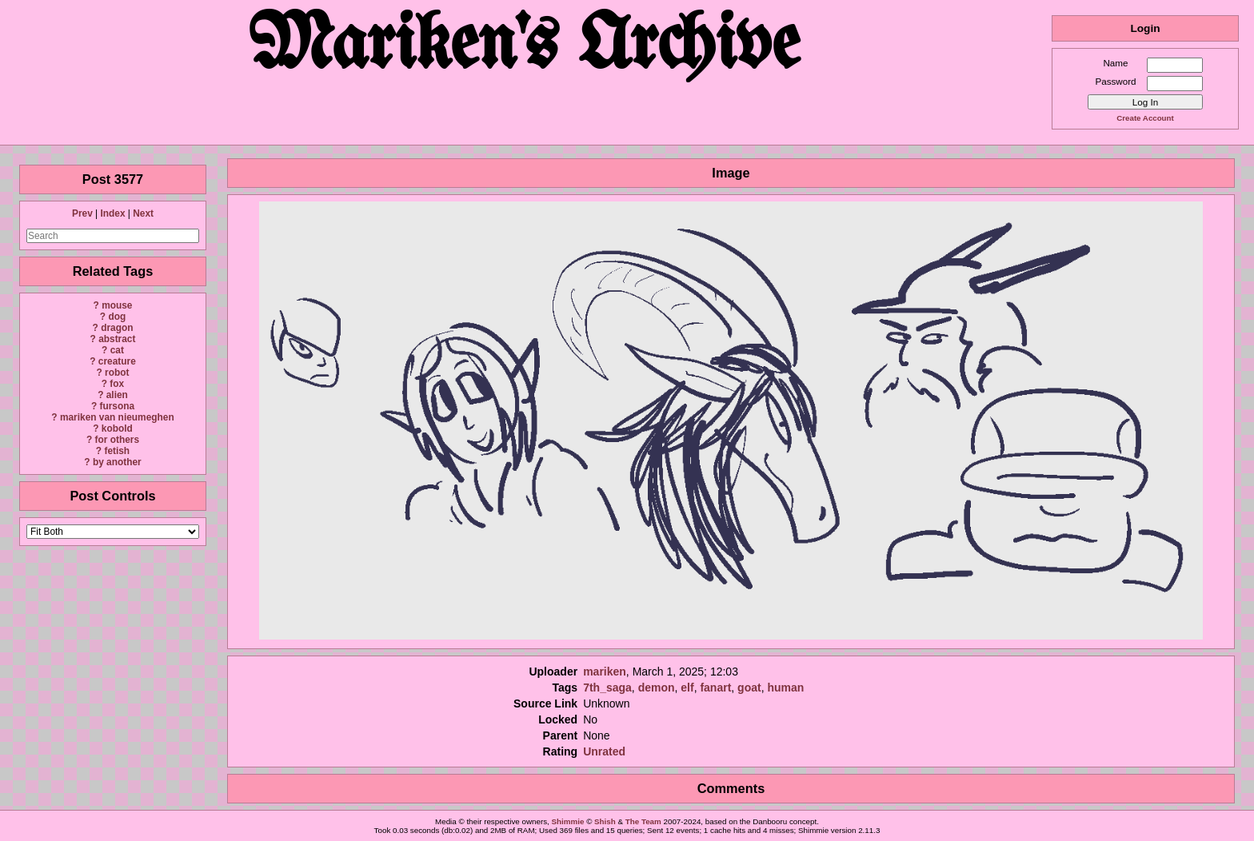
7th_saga (607, 687)
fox (117, 383)
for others (117, 439)
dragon (117, 327)
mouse (117, 305)
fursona (116, 406)
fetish (117, 450)
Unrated (604, 751)
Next (143, 213)
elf (687, 687)
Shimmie (568, 821)
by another (117, 462)
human (785, 687)
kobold (117, 428)
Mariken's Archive (526, 47)
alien (117, 395)
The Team (643, 821)
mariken (604, 671)
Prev (82, 213)
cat (117, 350)
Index (112, 213)
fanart (715, 687)
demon (656, 687)
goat (749, 687)
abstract (116, 339)
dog (117, 316)
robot (117, 372)
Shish (605, 821)
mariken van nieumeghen (117, 417)
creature (117, 361)
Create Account (1144, 118)
